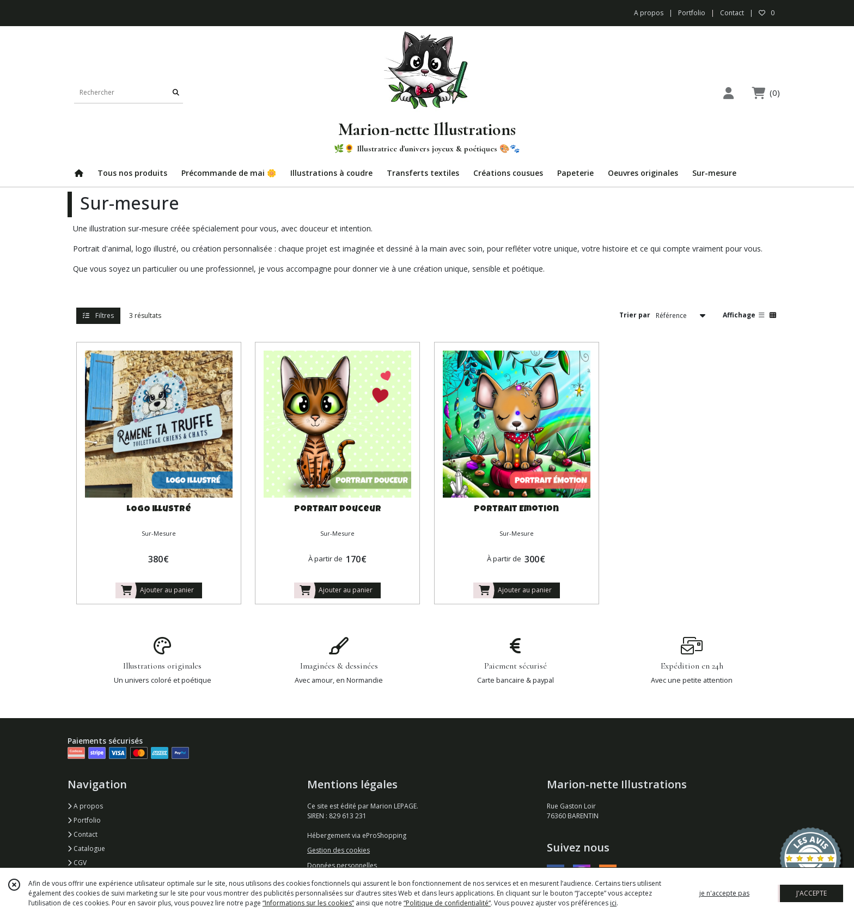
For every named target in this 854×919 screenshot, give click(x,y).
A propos (85, 806)
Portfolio (84, 820)
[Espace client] (728, 93)
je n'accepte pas (724, 893)
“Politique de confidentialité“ (447, 903)
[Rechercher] (176, 92)
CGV (77, 862)
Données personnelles (342, 865)
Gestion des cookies (338, 850)
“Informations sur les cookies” (308, 903)
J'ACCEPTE (811, 893)
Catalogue (86, 848)
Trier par (634, 315)
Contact (732, 12)
